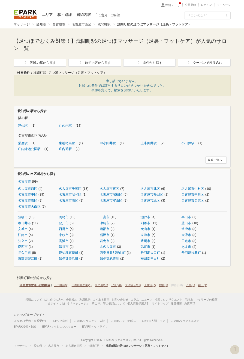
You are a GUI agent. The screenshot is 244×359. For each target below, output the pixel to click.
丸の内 (101, 285)
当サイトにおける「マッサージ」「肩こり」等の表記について (86, 303)
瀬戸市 (145, 217)
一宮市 (104, 217)
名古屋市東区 (109, 188)
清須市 (64, 247)
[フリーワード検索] (203, 15)
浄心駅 (23, 125)
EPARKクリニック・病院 (89, 320)
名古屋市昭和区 (70, 194)
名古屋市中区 (27, 194)
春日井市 (24, 223)
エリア (47, 15)
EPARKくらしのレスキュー (59, 326)
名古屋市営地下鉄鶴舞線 (35, 285)
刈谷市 (145, 223)
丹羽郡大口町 (150, 253)
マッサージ (22, 24)
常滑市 (186, 229)
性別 (169, 5)
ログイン (206, 4)
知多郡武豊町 (109, 258)
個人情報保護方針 (138, 303)
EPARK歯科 (60, 320)
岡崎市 (64, 217)
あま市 (186, 247)
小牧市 (64, 235)
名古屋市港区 (27, 200)
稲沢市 (104, 235)
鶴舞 (163, 285)
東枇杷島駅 (67, 143)
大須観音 (133, 285)
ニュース (146, 299)
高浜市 (64, 241)
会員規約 (71, 299)
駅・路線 (64, 15)
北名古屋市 (108, 247)
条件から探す (149, 62)
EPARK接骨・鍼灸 (25, 326)
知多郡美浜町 (68, 258)
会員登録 (190, 4)
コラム (135, 299)
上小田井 (61, 285)
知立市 (23, 241)
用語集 (189, 299)
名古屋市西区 (81, 24)
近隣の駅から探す (40, 62)
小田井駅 (188, 143)
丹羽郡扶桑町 (191, 253)
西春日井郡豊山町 (113, 253)
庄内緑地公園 (82, 285)
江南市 (23, 235)
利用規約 (84, 299)
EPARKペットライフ (95, 326)
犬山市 (145, 229)
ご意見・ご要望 (108, 14)
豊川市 (64, 223)
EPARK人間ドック (153, 320)
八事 (190, 285)
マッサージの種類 (206, 299)
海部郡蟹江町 (27, 258)
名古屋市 (58, 24)
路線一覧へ (215, 160)
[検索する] (226, 15)
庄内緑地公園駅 (30, 149)
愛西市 (23, 247)
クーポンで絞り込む (204, 62)
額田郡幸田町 (150, 258)
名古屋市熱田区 (152, 194)
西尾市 (64, 229)
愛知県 (41, 24)
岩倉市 (104, 241)
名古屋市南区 (68, 200)
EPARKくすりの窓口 (123, 320)
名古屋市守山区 (111, 200)
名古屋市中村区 (192, 188)
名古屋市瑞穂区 (111, 194)
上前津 (150, 285)
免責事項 (189, 303)
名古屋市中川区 (192, 194)
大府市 (186, 235)
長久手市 (24, 253)
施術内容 (84, 15)
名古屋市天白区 (29, 206)
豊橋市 (23, 217)
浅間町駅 (104, 24)
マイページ (224, 4)
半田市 (186, 217)
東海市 (145, 235)
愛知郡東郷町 (68, 253)
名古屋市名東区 (192, 200)
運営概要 (176, 303)
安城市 (23, 229)
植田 (202, 285)
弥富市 (145, 247)
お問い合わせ (120, 299)
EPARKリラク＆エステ (25, 14)
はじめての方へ (54, 299)
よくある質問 (101, 299)
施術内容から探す (94, 62)
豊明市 (145, 241)
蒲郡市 (104, 229)
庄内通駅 (66, 149)
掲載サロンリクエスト (168, 299)
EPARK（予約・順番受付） (31, 320)
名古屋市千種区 (70, 188)
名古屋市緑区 (150, 200)
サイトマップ (160, 303)
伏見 (116, 285)
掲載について (33, 299)
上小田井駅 (149, 143)
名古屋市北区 (150, 188)
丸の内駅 (66, 125)
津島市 (104, 223)
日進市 (186, 241)
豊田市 (186, 223)
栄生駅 (23, 143)
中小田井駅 (108, 143)
